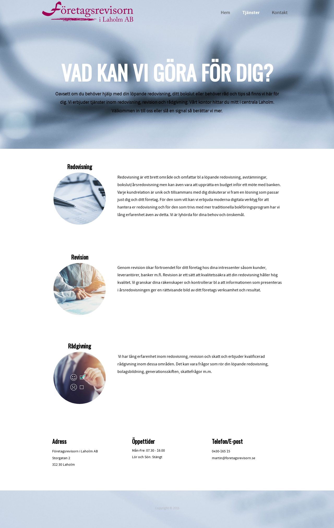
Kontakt (280, 13)
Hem (225, 13)
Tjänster (251, 12)
